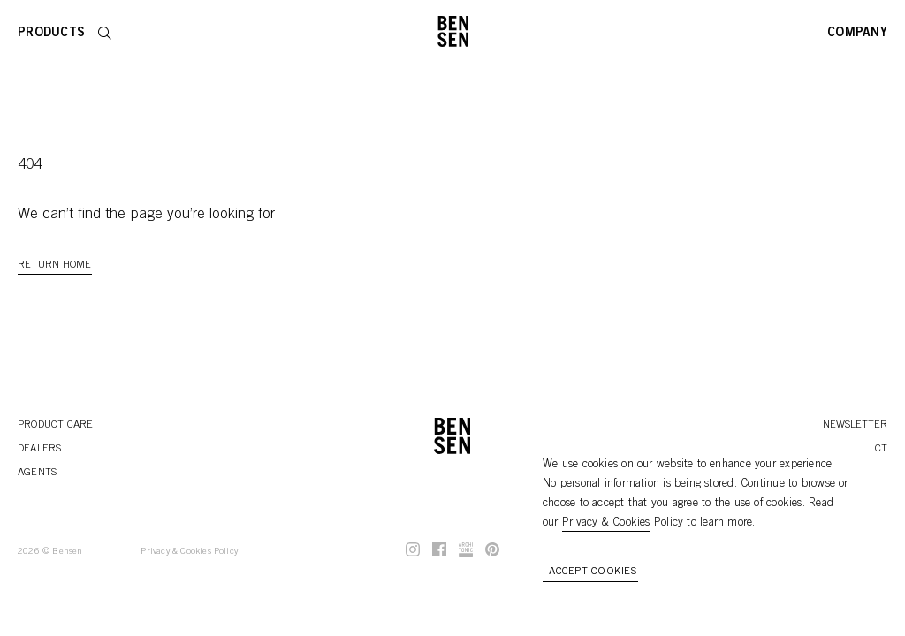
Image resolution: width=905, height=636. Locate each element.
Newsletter (855, 425)
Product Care (56, 425)
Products (51, 33)
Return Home (55, 265)
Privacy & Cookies (606, 523)
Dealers (40, 448)
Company (857, 33)
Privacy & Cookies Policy (189, 552)
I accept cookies (590, 571)
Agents (37, 472)
